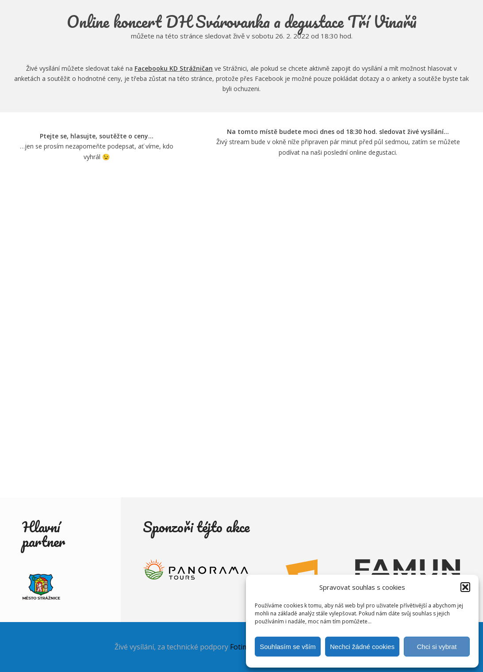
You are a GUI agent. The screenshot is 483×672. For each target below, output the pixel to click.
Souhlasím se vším (288, 646)
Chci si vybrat (436, 646)
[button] (465, 587)
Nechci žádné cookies (362, 646)
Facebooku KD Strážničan (173, 68)
